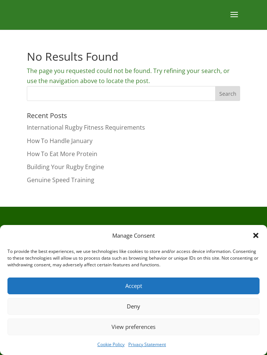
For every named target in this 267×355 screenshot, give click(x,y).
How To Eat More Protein (62, 154)
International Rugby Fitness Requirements (86, 127)
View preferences (133, 326)
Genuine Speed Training (60, 180)
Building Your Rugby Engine (65, 167)
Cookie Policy (111, 344)
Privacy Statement (147, 344)
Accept (133, 285)
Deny (133, 306)
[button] (256, 235)
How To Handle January (59, 141)
